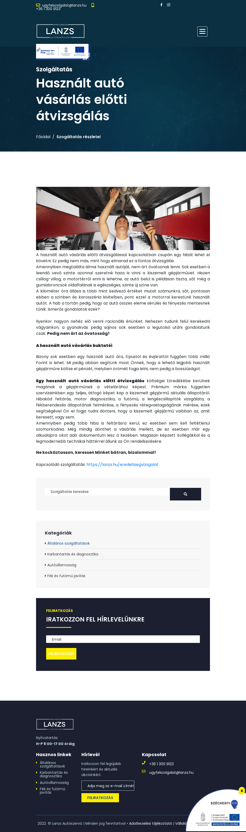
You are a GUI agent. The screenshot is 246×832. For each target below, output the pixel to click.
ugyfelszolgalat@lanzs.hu (64, 5)
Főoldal (43, 137)
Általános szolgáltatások (68, 543)
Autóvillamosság (61, 565)
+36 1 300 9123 (48, 9)
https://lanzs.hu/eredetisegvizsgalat (122, 464)
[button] (202, 31)
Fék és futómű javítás (66, 576)
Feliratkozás (100, 797)
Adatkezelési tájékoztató (150, 823)
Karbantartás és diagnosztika (72, 554)
